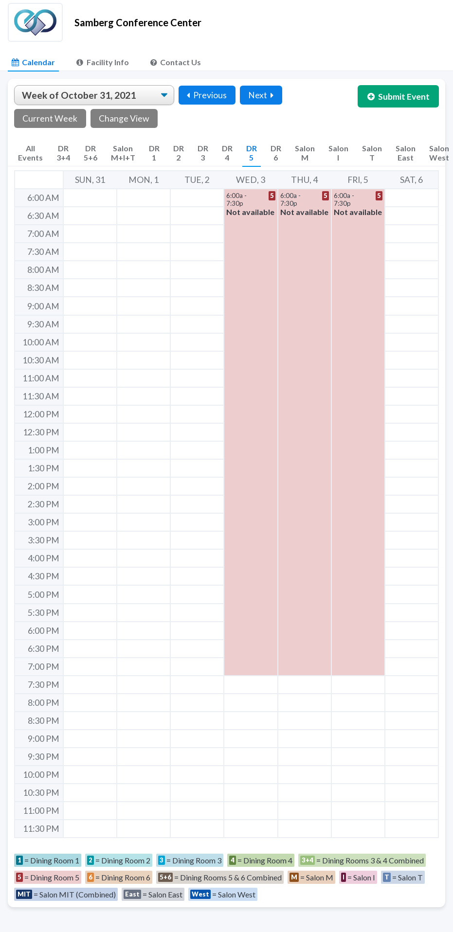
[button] (250, 432)
